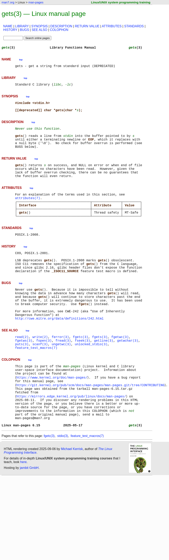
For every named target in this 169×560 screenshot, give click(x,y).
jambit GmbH (29, 514)
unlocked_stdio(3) (91, 378)
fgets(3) (99, 369)
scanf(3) (40, 378)
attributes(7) (27, 212)
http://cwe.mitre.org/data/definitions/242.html (59, 349)
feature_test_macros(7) (36, 382)
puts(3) (21, 378)
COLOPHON (59, 30)
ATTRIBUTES (111, 26)
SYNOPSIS (39, 26)
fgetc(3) (80, 369)
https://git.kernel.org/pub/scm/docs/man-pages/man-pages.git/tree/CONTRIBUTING (91, 423)
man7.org (8, 2)
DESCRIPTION (61, 26)
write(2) (40, 369)
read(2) (21, 369)
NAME (7, 26)
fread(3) (63, 373)
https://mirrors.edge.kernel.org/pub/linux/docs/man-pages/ (72, 437)
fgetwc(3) (120, 369)
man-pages (35, 2)
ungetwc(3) (61, 378)
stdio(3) (62, 483)
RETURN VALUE (87, 26)
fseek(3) (82, 373)
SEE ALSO (39, 30)
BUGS (24, 30)
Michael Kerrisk (72, 496)
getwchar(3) (127, 373)
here (23, 509)
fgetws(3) (23, 373)
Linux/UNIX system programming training (120, 2)
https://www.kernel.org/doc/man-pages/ (52, 414)
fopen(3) (44, 373)
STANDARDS (134, 26)
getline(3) (103, 373)
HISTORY (10, 30)
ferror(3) (60, 369)
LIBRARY (22, 26)
